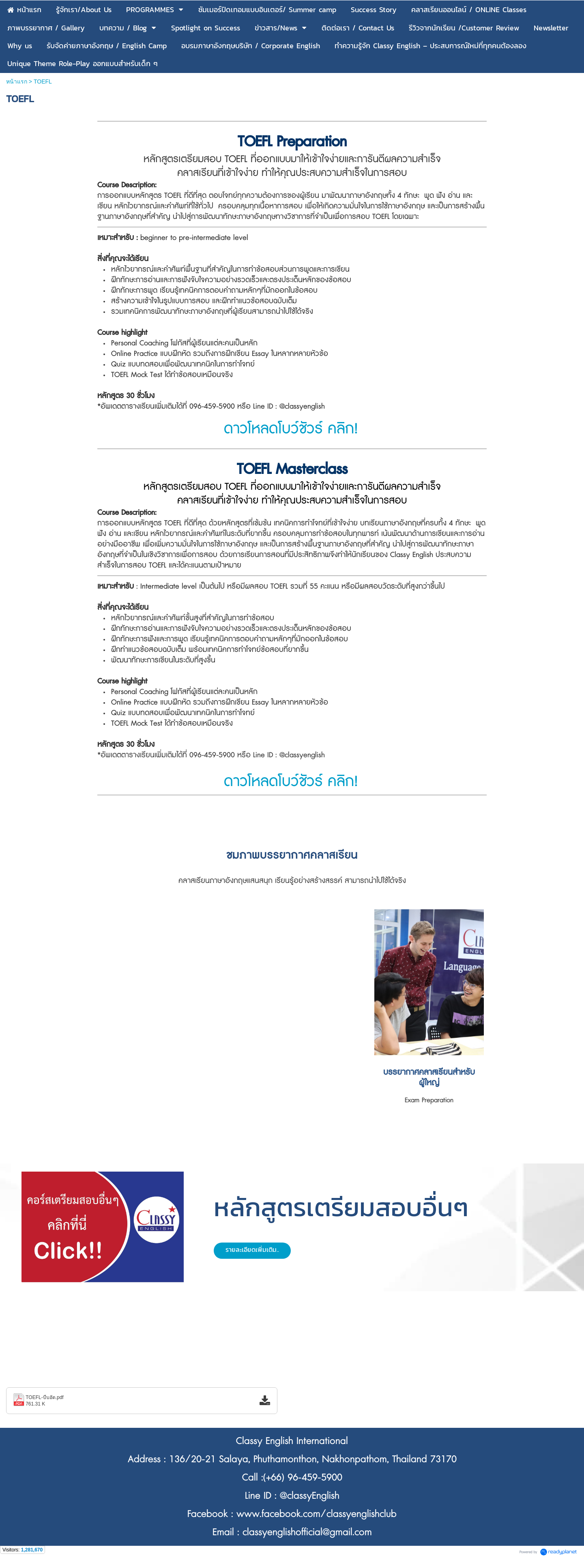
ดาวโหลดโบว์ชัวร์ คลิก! (291, 428)
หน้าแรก (16, 81)
